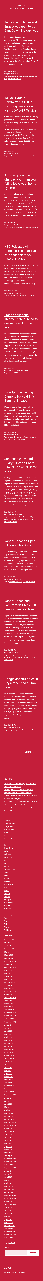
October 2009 (9, 1165)
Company (7, 842)
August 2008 (8, 1207)
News (20, 727)
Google (14, 730)
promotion (7, 657)
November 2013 (10, 1016)
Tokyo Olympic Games (31, 156)
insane (22, 295)
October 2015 (9, 964)
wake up (35, 227)
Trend (20, 514)
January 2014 (9, 1010)
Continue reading (15, 64)
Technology (8, 915)
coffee (11, 655)
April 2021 (8, 946)
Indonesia (7, 854)
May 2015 (7, 973)
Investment (8, 857)
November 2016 (10, 949)
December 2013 (10, 1013)
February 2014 (9, 1007)
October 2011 (9, 1092)
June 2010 (8, 1140)
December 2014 (10, 988)
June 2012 (8, 1068)
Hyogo (21, 437)
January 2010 (9, 1156)
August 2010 (8, 1134)
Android (7, 821)
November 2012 (10, 1052)
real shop (14, 657)
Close (23, 76)
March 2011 (8, 1113)
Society (7, 906)
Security (7, 894)
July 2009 (7, 1174)
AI (13, 295)
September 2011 (10, 1095)
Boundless (17, 76)
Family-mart (30, 655)
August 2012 (8, 1061)
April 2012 (8, 1074)
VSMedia (7, 930)
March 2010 (8, 1150)
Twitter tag (27, 519)
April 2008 (8, 1220)
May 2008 (7, 1216)
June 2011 (8, 1104)
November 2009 (10, 1162)
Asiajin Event (8, 827)
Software (7, 909)
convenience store (19, 655)
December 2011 (10, 1086)
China (6, 836)
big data (16, 295)
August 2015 (8, 970)
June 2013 (8, 1031)
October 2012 (9, 1055)
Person (6, 891)
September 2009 (10, 1168)
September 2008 (10, 1204)
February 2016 (9, 958)
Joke (6, 872)
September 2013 (10, 1022)
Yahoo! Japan (30, 582)
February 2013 (9, 1043)
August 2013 (8, 1025)
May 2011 (7, 1107)
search (20, 657)
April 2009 (8, 1183)
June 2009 (8, 1177)
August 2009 (8, 1171)
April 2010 (8, 1147)
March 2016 (8, 955)
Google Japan (21, 730)
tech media (11, 79)
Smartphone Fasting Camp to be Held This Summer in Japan (19, 396)
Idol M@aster (32, 517)
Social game (8, 903)
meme (6, 519)
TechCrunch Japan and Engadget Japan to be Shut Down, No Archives (21, 27)
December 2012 (10, 1049)
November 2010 (10, 1125)
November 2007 (10, 1235)
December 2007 (10, 1232)
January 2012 (9, 1083)
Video (6, 924)
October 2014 (9, 994)
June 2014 (8, 1001)
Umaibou (31, 295)
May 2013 (7, 1034)
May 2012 (7, 1071)
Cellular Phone (18, 370)
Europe (6, 845)
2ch (10, 295)
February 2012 (9, 1080)
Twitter (21, 519)
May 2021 (7, 943)
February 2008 (9, 1226)
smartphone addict (10, 439)
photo (11, 519)
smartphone (32, 437)
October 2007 (9, 1238)
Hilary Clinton (23, 517)
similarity (16, 519)
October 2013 (9, 1019)
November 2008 (10, 1198)
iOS (5, 860)
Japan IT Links (9, 869)
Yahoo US (18, 79)
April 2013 (8, 1037)
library (6, 878)
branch (11, 582)
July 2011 (7, 1101)
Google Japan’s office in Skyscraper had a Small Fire (21, 683)
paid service (29, 227)
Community (8, 839)
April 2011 (8, 1110)
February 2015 (9, 982)
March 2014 (8, 1004)
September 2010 (10, 1131)
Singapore (8, 900)
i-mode (11, 373)
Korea (6, 875)
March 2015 (8, 979)
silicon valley (18, 582)
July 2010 (7, 1137)
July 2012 (7, 1064)
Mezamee (21, 227)
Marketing (7, 881)
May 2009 (7, 1180)
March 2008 (8, 1223)
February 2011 (9, 1116)
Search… (7, 1247)
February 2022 (9, 940)
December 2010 (10, 1122)
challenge (12, 517)
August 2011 (8, 1098)
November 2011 (10, 1089)
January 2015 (9, 985)
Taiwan (6, 912)
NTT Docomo (18, 373)
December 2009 (10, 1159)
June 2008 (8, 1213)
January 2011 (9, 1119)
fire (10, 730)
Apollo (11, 76)
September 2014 (10, 998)
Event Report (8, 848)
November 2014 (10, 991)
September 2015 (10, 967)
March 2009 (8, 1186)
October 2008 (9, 1201)
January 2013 (9, 1046)
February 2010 (9, 1153)
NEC (26, 295)
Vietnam (7, 927)
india (6, 851)
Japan (16, 74)
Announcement (9, 824)
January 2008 (9, 1229)
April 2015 (8, 976)
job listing (20, 156)
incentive (15, 227)
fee (10, 227)
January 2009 (9, 1192)
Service (7, 897)
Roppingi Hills (30, 730)
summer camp (21, 439)
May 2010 (7, 1143)
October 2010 (9, 1128)
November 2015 (10, 961)
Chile (6, 833)
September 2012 (10, 1058)
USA (20, 579)
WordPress (22, 1272)
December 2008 (10, 1195)
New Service (18, 225)
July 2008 (7, 1210)
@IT (10, 156)
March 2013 (8, 1040)
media (32, 76)
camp (11, 437)
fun (17, 517)
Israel (6, 863)
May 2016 (7, 952)
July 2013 (7, 1028)
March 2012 (8, 1077)
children (16, 437)
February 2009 (9, 1189)
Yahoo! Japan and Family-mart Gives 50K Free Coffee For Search (20, 605)
